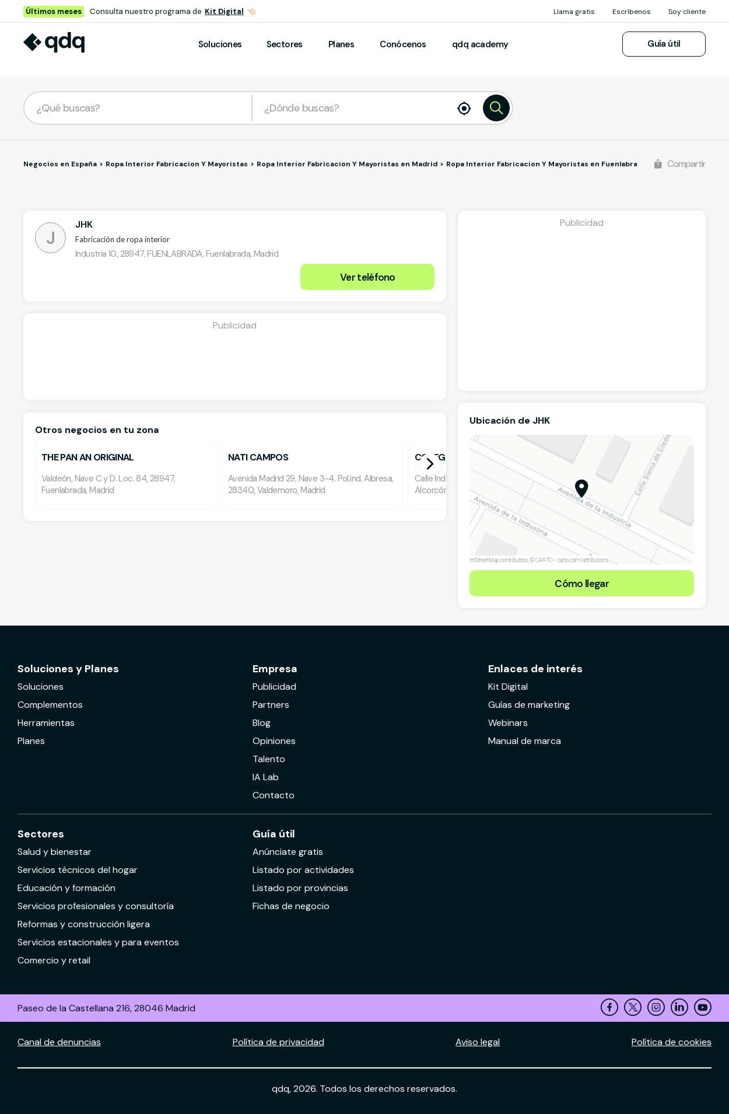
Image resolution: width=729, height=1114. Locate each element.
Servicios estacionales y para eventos (98, 942)
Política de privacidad (278, 1042)
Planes (341, 44)
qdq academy (480, 44)
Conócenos (403, 44)
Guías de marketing (529, 705)
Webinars (508, 723)
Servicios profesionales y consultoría (95, 906)
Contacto (274, 795)
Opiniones (274, 741)
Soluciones (220, 44)
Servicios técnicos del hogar (77, 870)
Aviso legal (477, 1042)
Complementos (50, 705)
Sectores (285, 44)
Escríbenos (631, 11)
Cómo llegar (582, 583)
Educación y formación (66, 888)
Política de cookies (672, 1042)
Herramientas (46, 723)
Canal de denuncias (59, 1042)
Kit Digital (224, 11)
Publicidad (274, 686)
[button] (429, 463)
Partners (271, 705)
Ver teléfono (367, 277)
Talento (269, 759)
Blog (262, 723)
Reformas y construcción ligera (83, 924)
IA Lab (266, 777)
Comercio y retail (53, 960)
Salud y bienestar (54, 852)
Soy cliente (687, 11)
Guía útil (664, 44)
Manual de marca (524, 741)
